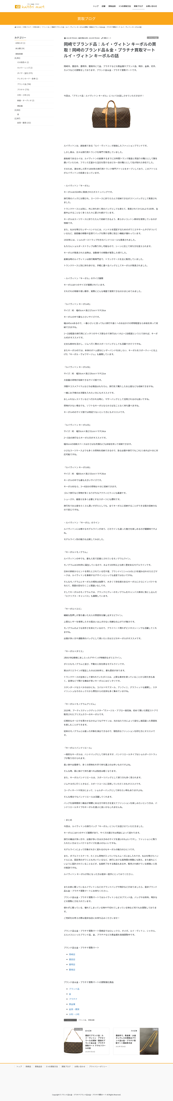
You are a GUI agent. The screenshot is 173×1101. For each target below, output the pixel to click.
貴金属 (72, 1004)
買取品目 (38, 1066)
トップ (19, 1066)
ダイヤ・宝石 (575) (25, 73)
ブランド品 (153, 37)
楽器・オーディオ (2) (25, 100)
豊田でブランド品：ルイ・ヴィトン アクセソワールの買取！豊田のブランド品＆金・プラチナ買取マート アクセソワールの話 (95, 1041)
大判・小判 (74, 1014)
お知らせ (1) (20, 43)
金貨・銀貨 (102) (24, 122)
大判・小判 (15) (23, 95)
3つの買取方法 (52, 1066)
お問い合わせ (79, 1066)
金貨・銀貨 (74, 1009)
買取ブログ (66, 1066)
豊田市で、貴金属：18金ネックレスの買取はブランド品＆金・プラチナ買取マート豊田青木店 (126, 1039)
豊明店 (72, 964)
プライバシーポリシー (98, 1066)
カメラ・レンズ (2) (25, 67)
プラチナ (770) (23, 89)
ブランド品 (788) (24, 84)
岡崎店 (72, 954)
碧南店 (72, 969)
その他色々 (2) (23, 62)
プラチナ (73, 998)
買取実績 (91, 1020)
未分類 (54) (20, 48)
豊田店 (72, 959)
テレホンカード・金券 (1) (27, 78)
